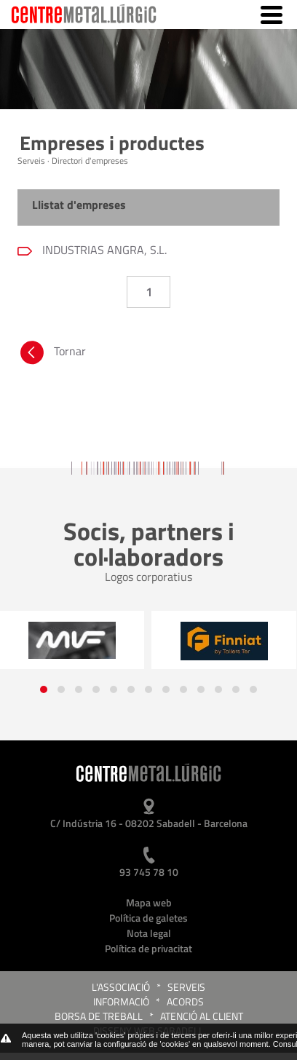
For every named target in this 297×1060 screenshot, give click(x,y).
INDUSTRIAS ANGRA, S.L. (103, 249)
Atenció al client (201, 1016)
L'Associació (121, 986)
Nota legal (149, 933)
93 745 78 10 (148, 871)
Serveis (186, 986)
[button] (43, 689)
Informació (121, 1001)
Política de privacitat (148, 948)
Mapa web (149, 902)
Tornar (51, 354)
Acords (185, 1001)
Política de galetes (148, 917)
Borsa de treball (99, 1016)
